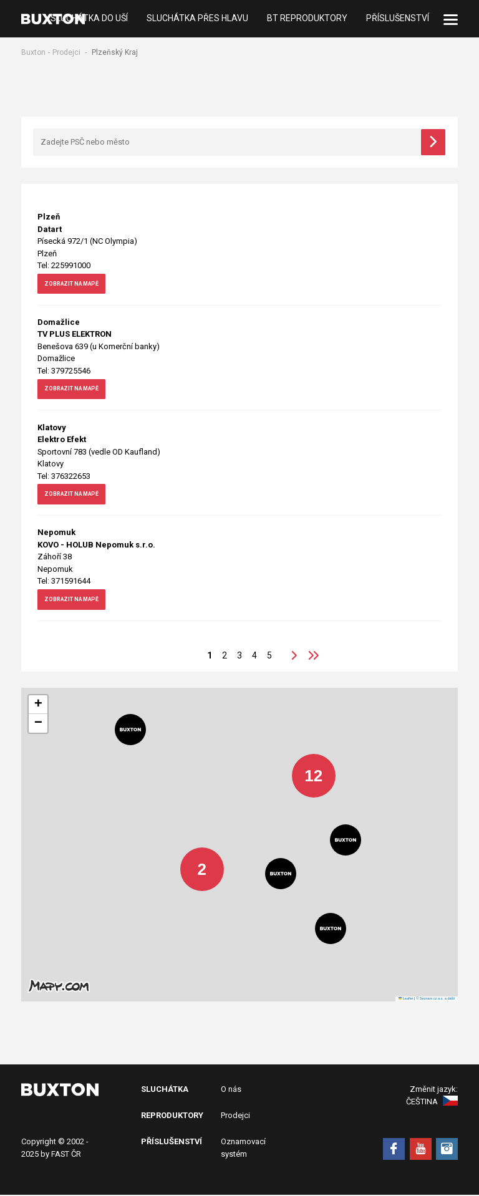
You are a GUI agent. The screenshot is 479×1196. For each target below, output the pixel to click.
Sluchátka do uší (89, 19)
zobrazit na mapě (83, 287)
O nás (231, 1090)
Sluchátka (164, 1090)
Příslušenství (397, 19)
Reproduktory (172, 1116)
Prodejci (66, 52)
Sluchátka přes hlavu (197, 19)
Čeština (432, 1102)
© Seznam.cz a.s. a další (435, 999)
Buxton (33, 52)
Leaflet (406, 999)
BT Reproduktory (307, 19)
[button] (304, 767)
